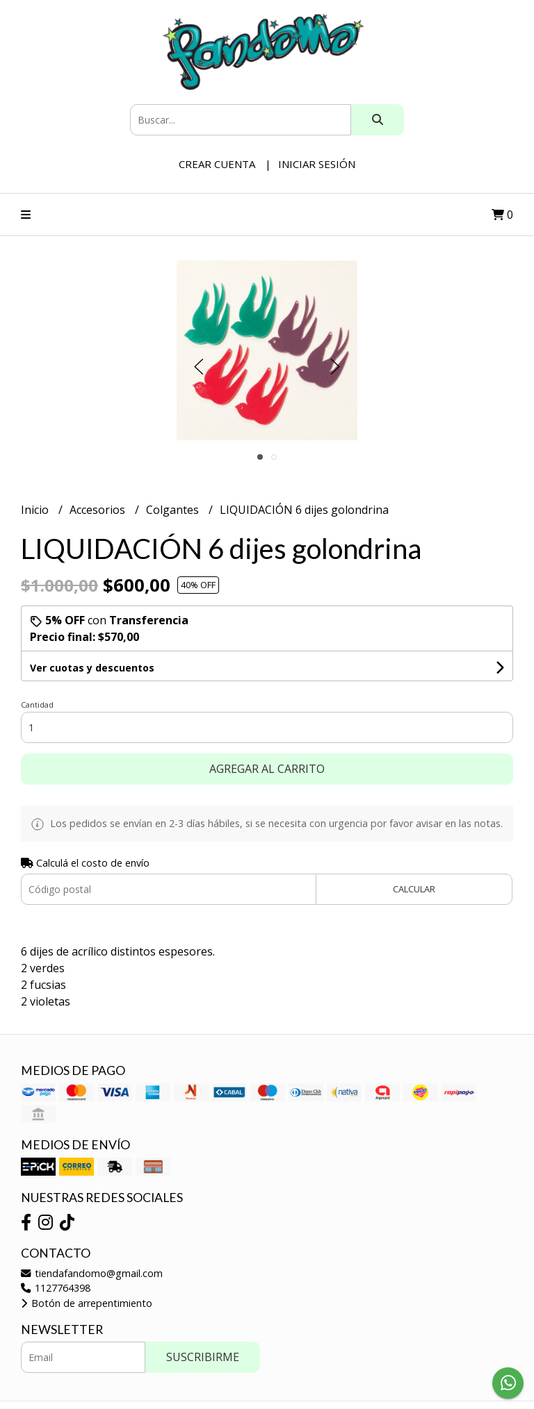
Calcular (414, 889)
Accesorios (99, 509)
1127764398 (55, 1287)
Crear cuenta (217, 164)
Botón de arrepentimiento (86, 1303)
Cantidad (37, 704)
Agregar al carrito (267, 768)
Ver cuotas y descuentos (92, 667)
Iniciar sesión (316, 164)
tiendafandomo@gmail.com (92, 1273)
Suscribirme (202, 1357)
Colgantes (174, 509)
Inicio (36, 509)
